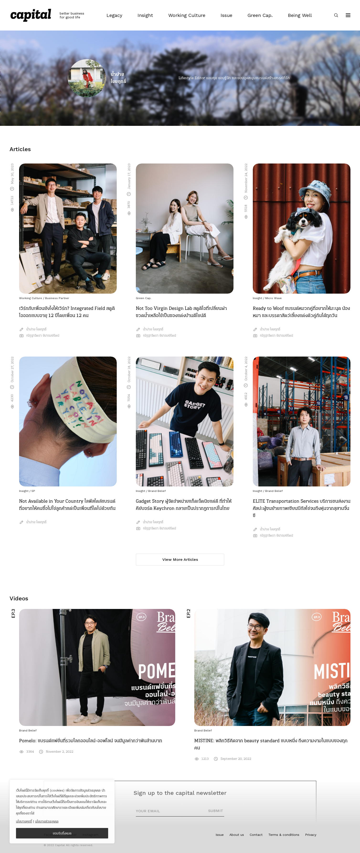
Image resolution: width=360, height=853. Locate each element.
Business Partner (57, 298)
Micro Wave (273, 298)
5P (33, 491)
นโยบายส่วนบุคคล (46, 821)
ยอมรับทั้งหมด (62, 833)
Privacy (310, 835)
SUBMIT (215, 810)
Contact (256, 835)
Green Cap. (143, 298)
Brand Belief (157, 491)
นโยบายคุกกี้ (24, 821)
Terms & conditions (283, 835)
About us (236, 835)
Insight (257, 298)
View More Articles (180, 559)
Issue (220, 835)
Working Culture (30, 298)
